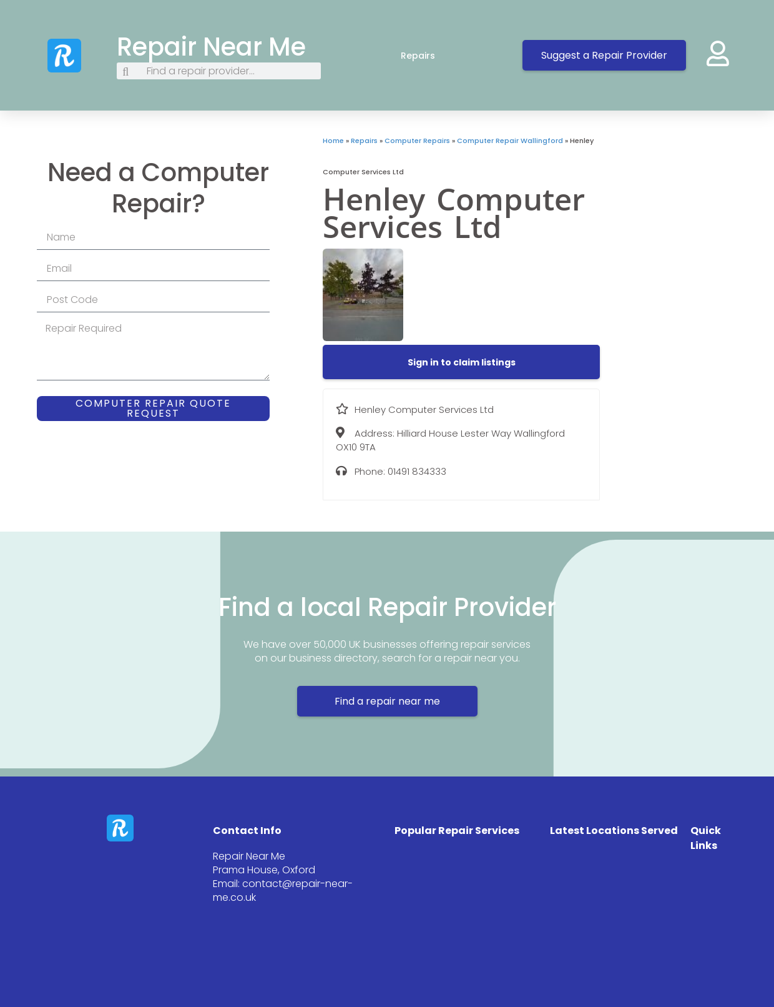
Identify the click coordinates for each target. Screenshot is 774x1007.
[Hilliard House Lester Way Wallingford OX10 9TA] (687, 229)
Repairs (430, 55)
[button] (462, 362)
